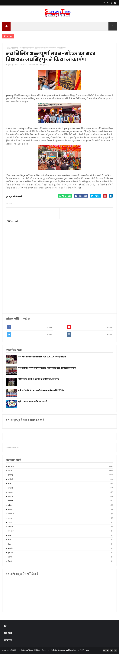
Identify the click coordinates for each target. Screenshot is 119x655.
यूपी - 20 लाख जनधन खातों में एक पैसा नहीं (32, 402)
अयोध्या (10, 519)
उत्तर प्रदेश (11, 467)
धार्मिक (10, 506)
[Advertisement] (59, 288)
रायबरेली (10, 489)
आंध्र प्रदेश (10, 532)
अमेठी (9, 484)
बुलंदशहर (10, 553)
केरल (9, 545)
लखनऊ (10, 472)
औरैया (9, 541)
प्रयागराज (10, 497)
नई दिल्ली (10, 480)
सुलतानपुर (46, 65)
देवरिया (10, 523)
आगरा (9, 536)
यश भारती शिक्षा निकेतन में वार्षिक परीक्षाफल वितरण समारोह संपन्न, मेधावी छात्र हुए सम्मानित (47, 369)
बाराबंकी (10, 549)
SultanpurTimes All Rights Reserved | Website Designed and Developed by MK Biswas (55, 651)
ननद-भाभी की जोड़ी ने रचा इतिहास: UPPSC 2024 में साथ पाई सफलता (42, 358)
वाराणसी (10, 502)
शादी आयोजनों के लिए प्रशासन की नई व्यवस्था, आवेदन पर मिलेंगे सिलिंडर (41, 391)
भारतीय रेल (11, 515)
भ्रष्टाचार (10, 558)
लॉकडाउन (10, 493)
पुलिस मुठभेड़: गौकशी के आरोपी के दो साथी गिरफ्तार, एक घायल (38, 380)
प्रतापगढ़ (10, 510)
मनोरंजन (10, 528)
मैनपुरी (10, 562)
